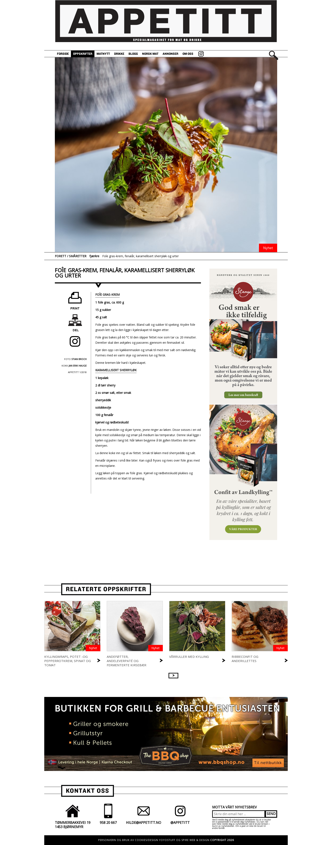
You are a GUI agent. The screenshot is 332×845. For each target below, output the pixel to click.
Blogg (133, 53)
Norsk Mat (150, 53)
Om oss (188, 53)
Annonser (170, 53)
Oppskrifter (82, 53)
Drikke (119, 53)
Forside (63, 53)
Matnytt (103, 53)
